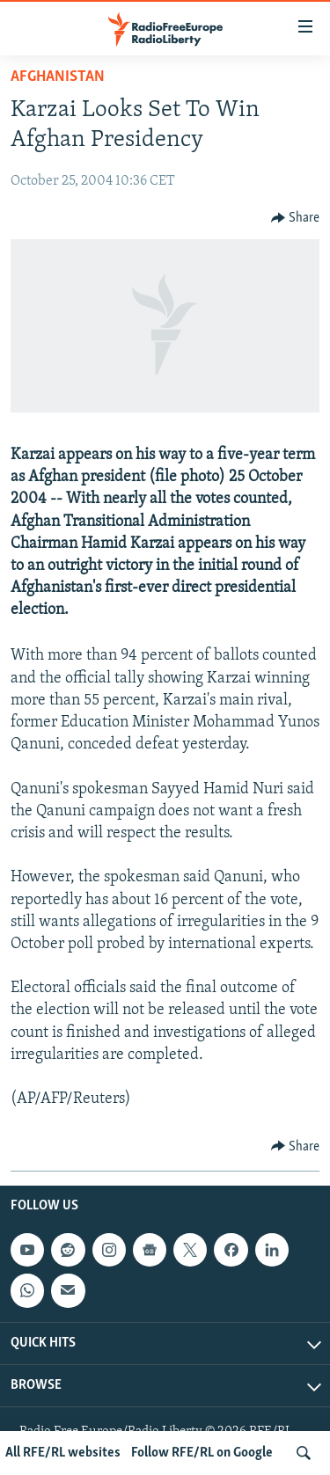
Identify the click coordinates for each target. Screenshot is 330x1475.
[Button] (295, 218)
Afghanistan (58, 77)
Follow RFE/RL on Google (202, 1453)
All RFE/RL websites (63, 1453)
